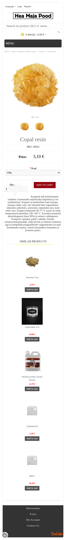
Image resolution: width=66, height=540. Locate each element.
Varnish (42, 51)
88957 (32, 476)
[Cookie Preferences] (5, 535)
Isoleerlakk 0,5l (32, 327)
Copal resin (51, 51)
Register (27, 6)
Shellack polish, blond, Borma (32, 378)
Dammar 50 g (32, 277)
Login (19, 6)
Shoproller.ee (57, 534)
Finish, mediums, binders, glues (24, 51)
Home (6, 51)
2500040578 (32, 426)
